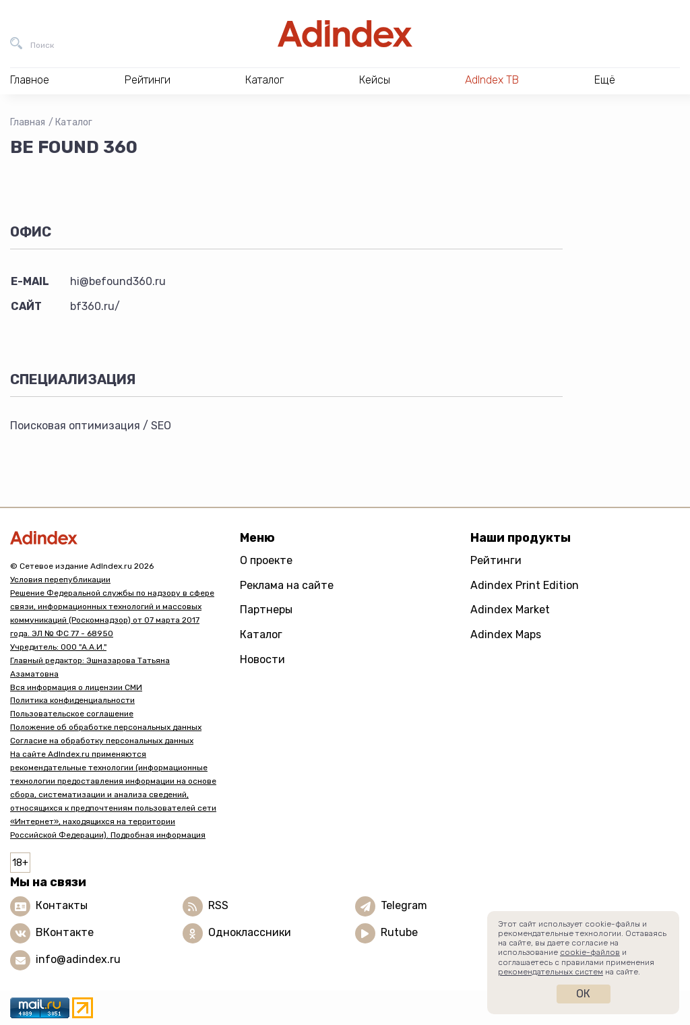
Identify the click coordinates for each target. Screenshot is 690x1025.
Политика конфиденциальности (72, 700)
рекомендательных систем (550, 971)
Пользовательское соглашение (71, 713)
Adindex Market (510, 609)
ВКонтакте (65, 932)
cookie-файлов (590, 952)
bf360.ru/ (95, 306)
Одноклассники (249, 932)
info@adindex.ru (78, 959)
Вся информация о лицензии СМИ (76, 687)
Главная (27, 122)
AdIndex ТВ (492, 79)
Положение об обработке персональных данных (105, 727)
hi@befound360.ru (118, 281)
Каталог (73, 122)
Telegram (404, 905)
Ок (583, 993)
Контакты (62, 905)
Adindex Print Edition (524, 585)
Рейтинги (496, 560)
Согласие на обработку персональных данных (101, 740)
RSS (218, 905)
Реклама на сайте (287, 585)
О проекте (266, 560)
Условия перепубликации (60, 579)
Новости (262, 659)
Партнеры (266, 609)
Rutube (399, 932)
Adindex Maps (505, 634)
